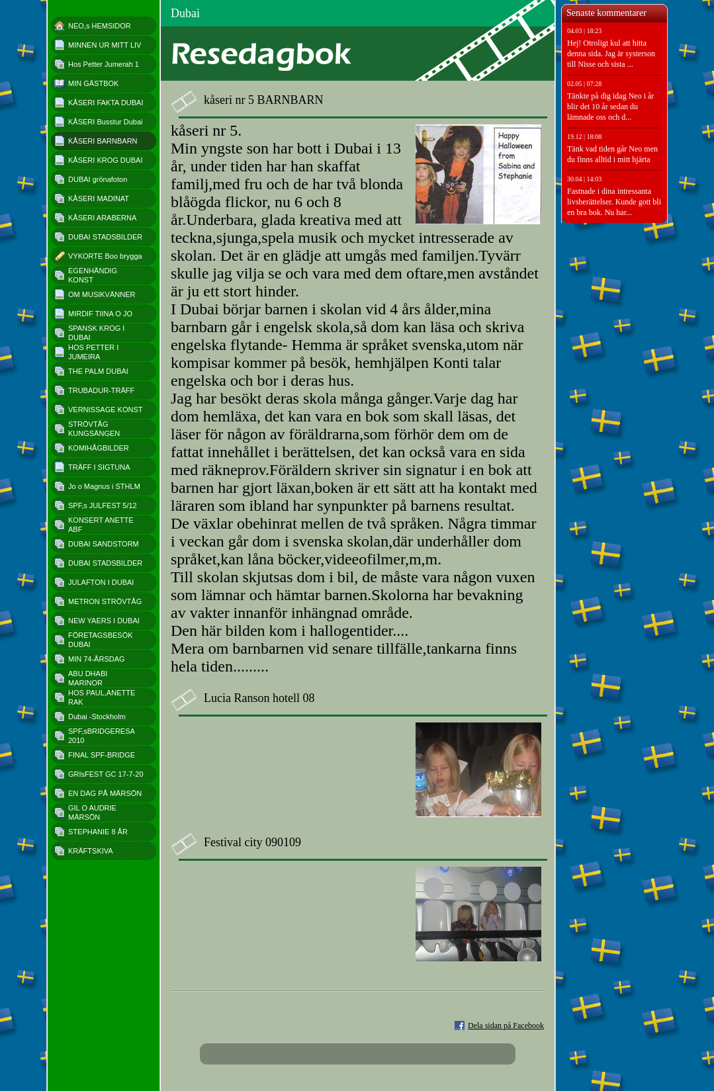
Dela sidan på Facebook (506, 1025)
